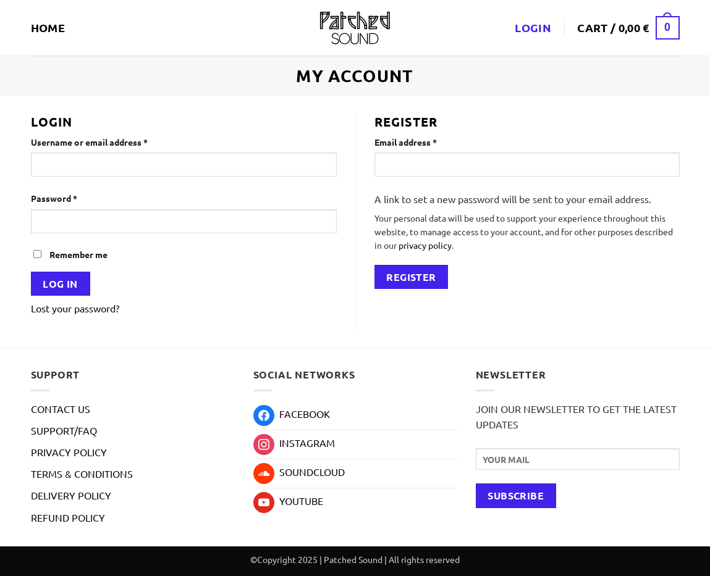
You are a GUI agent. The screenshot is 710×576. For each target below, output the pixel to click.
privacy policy (425, 245)
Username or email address (107, 141)
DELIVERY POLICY (71, 495)
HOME (48, 27)
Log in (60, 283)
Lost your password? (75, 308)
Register (411, 276)
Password (72, 197)
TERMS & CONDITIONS (82, 473)
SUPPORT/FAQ (64, 430)
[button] (628, 27)
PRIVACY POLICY (69, 452)
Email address (423, 141)
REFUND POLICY (68, 517)
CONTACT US (60, 409)
